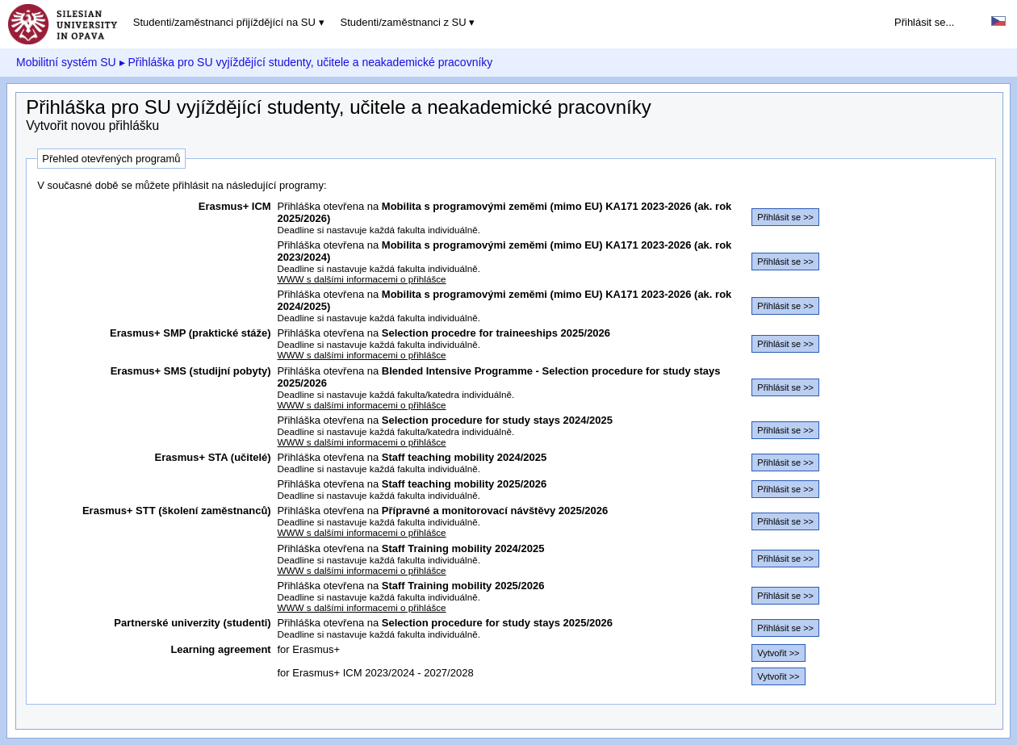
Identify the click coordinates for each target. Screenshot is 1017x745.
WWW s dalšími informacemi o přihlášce (361, 279)
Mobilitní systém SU (66, 62)
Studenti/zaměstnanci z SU (404, 22)
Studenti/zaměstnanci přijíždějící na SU (224, 22)
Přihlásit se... (924, 22)
